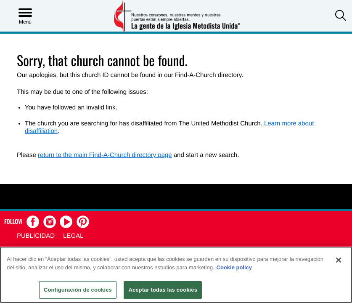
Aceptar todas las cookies (162, 290)
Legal (73, 235)
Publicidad (36, 235)
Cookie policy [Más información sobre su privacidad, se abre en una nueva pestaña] (234, 267)
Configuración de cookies (78, 290)
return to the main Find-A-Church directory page (105, 155)
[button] (340, 16)
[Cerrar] (338, 260)
